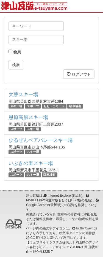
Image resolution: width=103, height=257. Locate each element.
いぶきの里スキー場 (31, 163)
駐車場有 (75, 106)
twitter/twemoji (86, 228)
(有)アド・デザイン (51, 247)
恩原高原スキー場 (28, 117)
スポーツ (33, 106)
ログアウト (79, 74)
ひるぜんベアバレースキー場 (41, 140)
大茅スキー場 (23, 94)
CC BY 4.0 (38, 238)
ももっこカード (54, 106)
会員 (15, 52)
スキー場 (16, 106)
